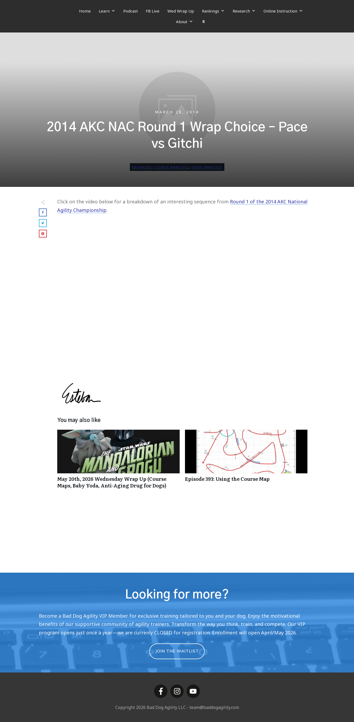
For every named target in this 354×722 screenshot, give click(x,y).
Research (244, 11)
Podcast (130, 11)
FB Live (152, 11)
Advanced (142, 167)
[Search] (203, 21)
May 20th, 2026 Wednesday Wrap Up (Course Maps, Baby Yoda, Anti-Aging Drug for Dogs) (118, 462)
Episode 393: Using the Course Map (246, 462)
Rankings (213, 11)
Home (85, 11)
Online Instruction (283, 11)
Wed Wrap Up (180, 11)
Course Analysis (171, 167)
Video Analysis (206, 167)
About (184, 21)
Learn (107, 11)
